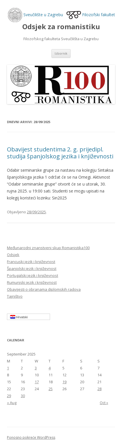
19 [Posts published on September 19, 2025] (64, 381)
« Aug (11, 402)
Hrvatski (19, 317)
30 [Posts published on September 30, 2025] (23, 395)
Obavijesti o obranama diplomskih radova (44, 289)
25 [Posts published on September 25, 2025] (51, 388)
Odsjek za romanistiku (61, 26)
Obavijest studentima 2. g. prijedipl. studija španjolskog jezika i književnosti (60, 152)
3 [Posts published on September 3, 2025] (36, 368)
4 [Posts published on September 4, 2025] (50, 368)
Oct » (104, 402)
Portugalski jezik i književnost (32, 275)
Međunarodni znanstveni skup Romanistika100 (48, 247)
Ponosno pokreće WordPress (31, 437)
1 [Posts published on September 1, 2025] (8, 368)
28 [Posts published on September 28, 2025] (99, 388)
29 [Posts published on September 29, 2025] (9, 395)
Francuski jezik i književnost (31, 261)
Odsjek (13, 254)
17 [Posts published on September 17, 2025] (37, 381)
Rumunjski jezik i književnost (32, 282)
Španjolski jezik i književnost (31, 268)
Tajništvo (15, 296)
